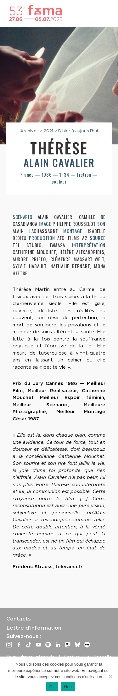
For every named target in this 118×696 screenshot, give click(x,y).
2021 (48, 130)
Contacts (18, 618)
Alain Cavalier (59, 162)
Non (68, 686)
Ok (52, 686)
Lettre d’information (33, 628)
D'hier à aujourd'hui (78, 130)
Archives (29, 130)
